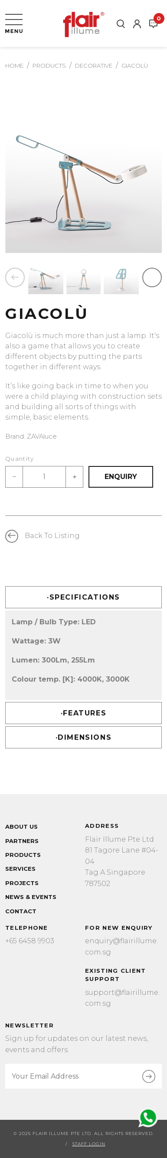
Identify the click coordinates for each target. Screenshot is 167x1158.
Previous (15, 277)
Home (14, 65)
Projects (22, 882)
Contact (20, 911)
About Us (21, 826)
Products (49, 65)
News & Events (30, 896)
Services (20, 868)
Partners (22, 840)
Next (152, 277)
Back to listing (52, 535)
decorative (93, 65)
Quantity (19, 458)
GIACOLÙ (134, 65)
